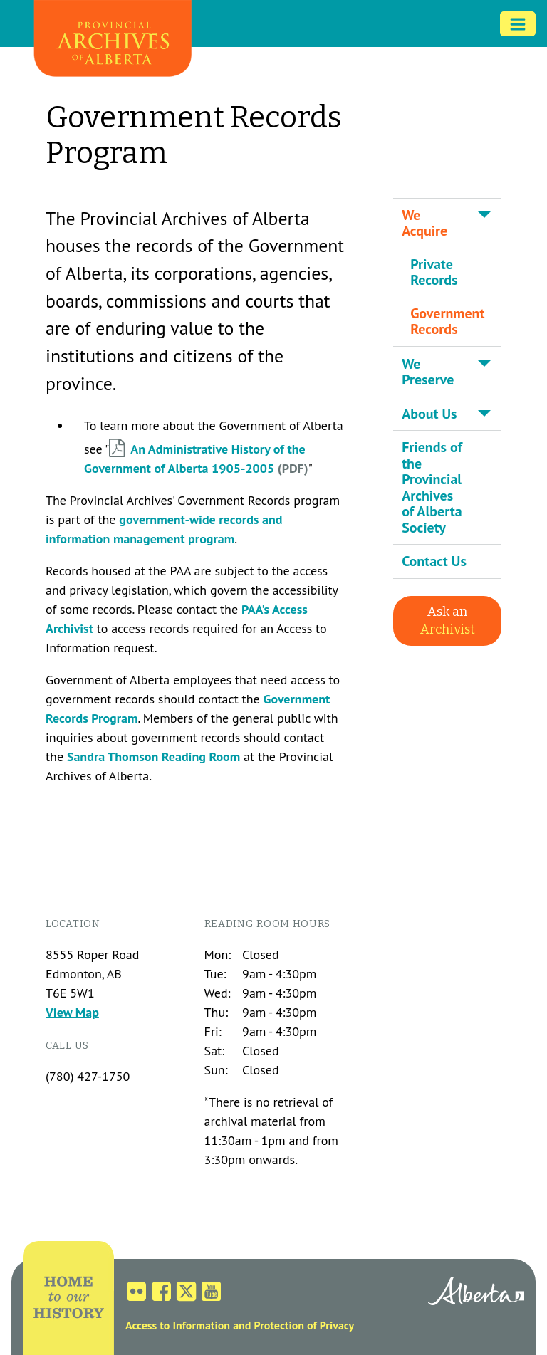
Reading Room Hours (267, 924)
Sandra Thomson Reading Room (153, 756)
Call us (67, 1046)
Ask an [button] (447, 620)
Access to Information (177, 1325)
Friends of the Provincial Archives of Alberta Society (432, 487)
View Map (72, 1012)
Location (73, 924)
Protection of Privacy (304, 1325)
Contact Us (434, 561)
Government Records (447, 321)
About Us (429, 413)
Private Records (433, 272)
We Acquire (424, 223)
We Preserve (428, 372)
